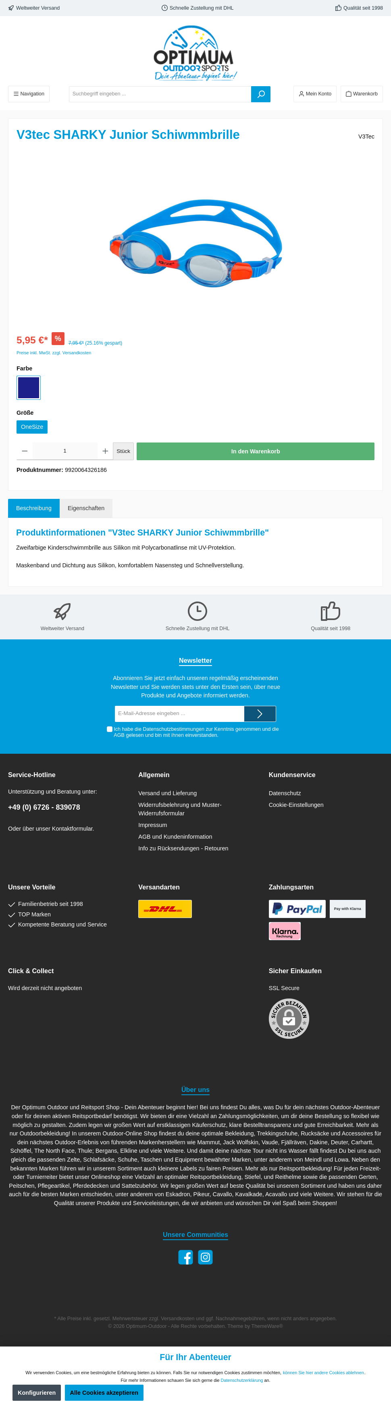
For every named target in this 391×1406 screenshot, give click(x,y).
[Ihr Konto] (315, 94)
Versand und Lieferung (167, 793)
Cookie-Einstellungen (296, 805)
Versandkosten (177, 1318)
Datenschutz (285, 793)
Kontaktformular (72, 828)
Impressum (152, 825)
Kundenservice (292, 774)
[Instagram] (205, 1257)
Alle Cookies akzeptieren (104, 1392)
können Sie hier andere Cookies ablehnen (323, 1372)
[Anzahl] (65, 451)
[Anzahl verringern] (25, 451)
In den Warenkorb (255, 451)
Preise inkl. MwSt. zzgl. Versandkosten (54, 352)
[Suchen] (260, 94)
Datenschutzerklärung (242, 1380)
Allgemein (153, 774)
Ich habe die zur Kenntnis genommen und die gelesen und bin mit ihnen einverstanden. (196, 732)
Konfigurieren (37, 1392)
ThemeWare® (267, 1326)
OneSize (32, 427)
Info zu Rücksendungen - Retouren (183, 848)
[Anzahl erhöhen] (105, 451)
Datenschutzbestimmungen (173, 729)
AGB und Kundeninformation (175, 836)
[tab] (34, 508)
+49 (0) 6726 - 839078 (44, 807)
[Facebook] (186, 1257)
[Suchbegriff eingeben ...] (160, 94)
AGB (119, 735)
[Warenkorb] (362, 94)
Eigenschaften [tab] (86, 508)
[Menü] (29, 94)
